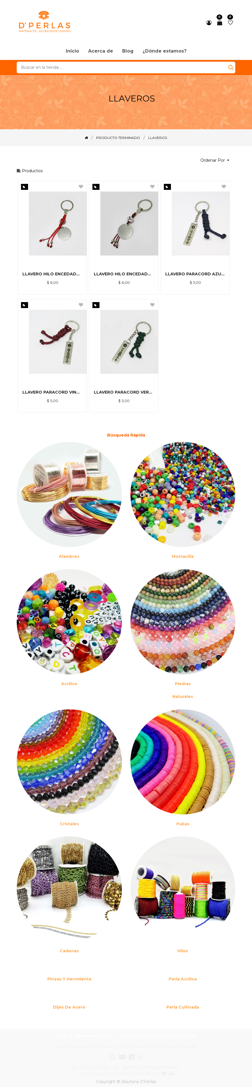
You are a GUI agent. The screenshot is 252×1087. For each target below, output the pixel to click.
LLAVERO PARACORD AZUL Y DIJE (195, 274)
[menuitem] (72, 51)
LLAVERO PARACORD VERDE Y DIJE (124, 392)
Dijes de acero (69, 1007)
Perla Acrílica (183, 979)
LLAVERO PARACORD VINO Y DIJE (52, 392)
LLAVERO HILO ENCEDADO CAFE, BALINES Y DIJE (124, 274)
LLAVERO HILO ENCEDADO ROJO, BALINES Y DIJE (52, 274)
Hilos (182, 950)
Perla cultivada (182, 1007)
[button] (215, 160)
